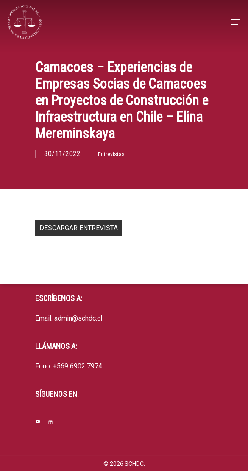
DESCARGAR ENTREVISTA (78, 228)
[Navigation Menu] (235, 22)
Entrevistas (111, 154)
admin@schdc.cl (78, 318)
